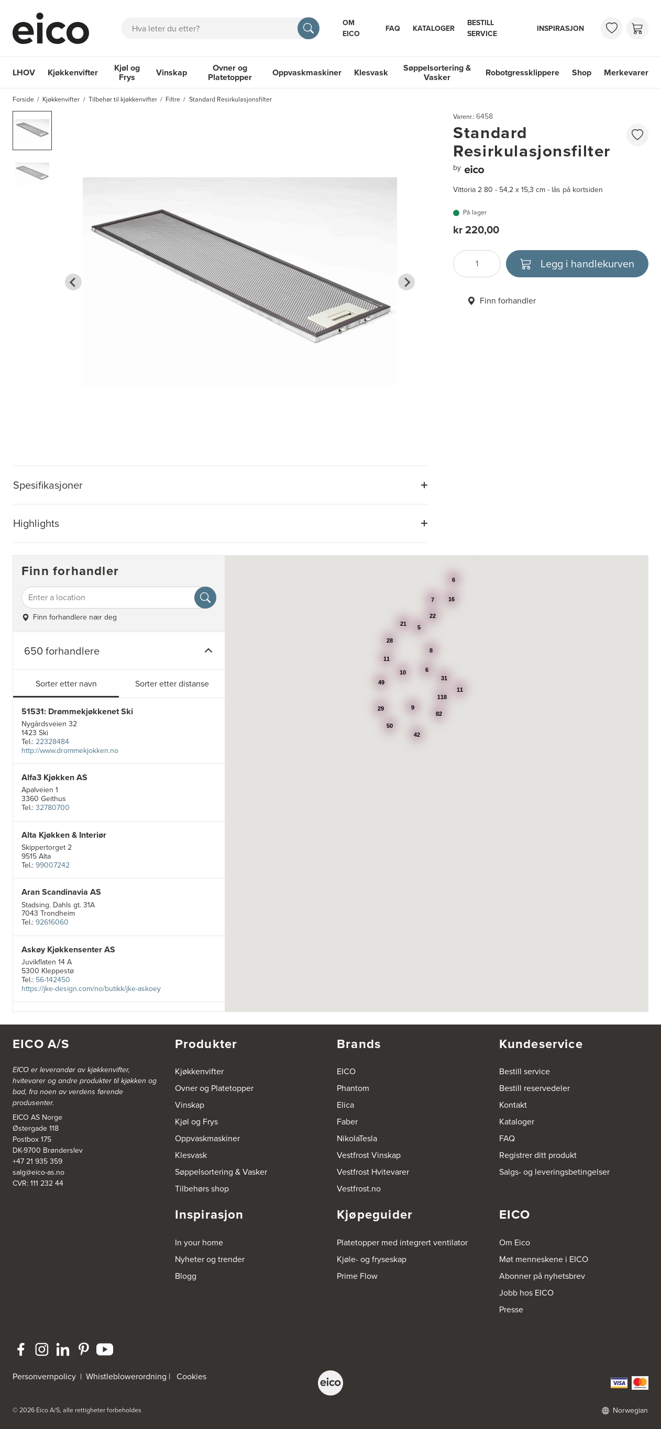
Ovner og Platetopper (230, 72)
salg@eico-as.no (38, 1172)
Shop (581, 72)
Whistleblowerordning (126, 1376)
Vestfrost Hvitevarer (373, 1172)
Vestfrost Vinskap (369, 1155)
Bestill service (482, 28)
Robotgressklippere (522, 72)
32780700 (53, 807)
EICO (346, 1071)
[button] (32, 130)
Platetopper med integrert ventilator (402, 1242)
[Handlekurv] (637, 28)
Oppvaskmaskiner (306, 72)
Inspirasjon (560, 28)
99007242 (53, 865)
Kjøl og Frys (127, 72)
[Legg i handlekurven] (577, 263)
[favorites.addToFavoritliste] (637, 135)
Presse (511, 1309)
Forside (23, 99)
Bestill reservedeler (534, 1088)
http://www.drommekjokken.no (69, 750)
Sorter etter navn (66, 684)
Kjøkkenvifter (73, 72)
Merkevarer (626, 72)
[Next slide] (406, 282)
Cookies (191, 1376)
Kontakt (513, 1105)
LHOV (24, 72)
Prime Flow (357, 1276)
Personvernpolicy (45, 1376)
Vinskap (171, 72)
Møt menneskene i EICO (543, 1259)
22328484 (52, 741)
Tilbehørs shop (202, 1189)
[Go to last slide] (73, 282)
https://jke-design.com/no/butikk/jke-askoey (91, 988)
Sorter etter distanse (172, 684)
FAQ (392, 28)
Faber (347, 1122)
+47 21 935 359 (37, 1161)
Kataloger (434, 28)
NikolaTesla (357, 1138)
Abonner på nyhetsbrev (542, 1276)
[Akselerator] (55, 28)
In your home (199, 1242)
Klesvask (371, 72)
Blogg (185, 1276)
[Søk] (309, 28)
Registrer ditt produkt (538, 1155)
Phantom (353, 1088)
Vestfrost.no (359, 1189)
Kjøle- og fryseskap (371, 1259)
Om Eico (351, 28)
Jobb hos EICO (526, 1293)
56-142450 (53, 979)
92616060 (52, 922)
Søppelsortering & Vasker (437, 72)
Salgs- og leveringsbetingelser (554, 1172)
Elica (345, 1105)
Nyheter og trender (210, 1259)
